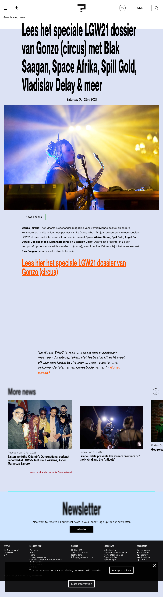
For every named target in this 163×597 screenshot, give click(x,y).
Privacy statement (38, 557)
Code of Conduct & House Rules (45, 559)
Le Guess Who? (12, 550)
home (13, 17)
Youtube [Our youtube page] (143, 552)
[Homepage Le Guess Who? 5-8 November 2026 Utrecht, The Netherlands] (81, 8)
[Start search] (155, 8)
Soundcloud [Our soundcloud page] (144, 557)
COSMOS (8, 552)
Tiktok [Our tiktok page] (142, 559)
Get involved (109, 546)
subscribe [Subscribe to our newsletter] (81, 529)
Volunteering (110, 550)
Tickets (140, 8)
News (22, 17)
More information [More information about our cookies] (81, 583)
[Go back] (6, 17)
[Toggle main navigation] (6, 8)
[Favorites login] (122, 8)
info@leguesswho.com (82, 557)
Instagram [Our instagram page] (143, 550)
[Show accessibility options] (17, 8)
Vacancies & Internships (115, 552)
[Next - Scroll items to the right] (156, 391)
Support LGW (110, 557)
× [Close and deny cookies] (155, 564)
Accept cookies (121, 570)
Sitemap (7, 546)
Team (32, 555)
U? (5, 555)
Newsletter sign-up (113, 555)
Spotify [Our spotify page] (142, 555)
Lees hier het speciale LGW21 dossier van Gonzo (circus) (74, 267)
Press (32, 552)
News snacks (34, 216)
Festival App (110, 559)
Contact (74, 546)
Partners (33, 550)
